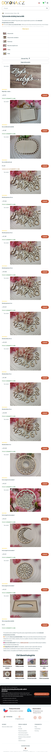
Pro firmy (37, 720)
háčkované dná (24, 633)
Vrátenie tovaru (21, 729)
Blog (36, 717)
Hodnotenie (37, 718)
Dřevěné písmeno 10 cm (7, 264)
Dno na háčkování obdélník (8, 125)
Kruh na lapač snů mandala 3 (8, 542)
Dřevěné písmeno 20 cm (7, 194)
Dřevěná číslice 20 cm (7, 333)
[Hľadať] (47, 8)
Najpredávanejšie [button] (25, 61)
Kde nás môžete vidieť (6, 717)
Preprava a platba (22, 720)
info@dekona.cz (20, 709)
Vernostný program (22, 722)
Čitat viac (25, 28)
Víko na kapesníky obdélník (8, 612)
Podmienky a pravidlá (23, 724)
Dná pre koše (10, 33)
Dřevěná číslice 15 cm (6, 368)
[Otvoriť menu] (47, 3)
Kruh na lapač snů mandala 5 (8, 472)
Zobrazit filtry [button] (25, 57)
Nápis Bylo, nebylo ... (6, 90)
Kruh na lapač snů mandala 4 (8, 507)
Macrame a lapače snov (12, 45)
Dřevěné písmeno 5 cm (7, 299)
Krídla (8, 52)
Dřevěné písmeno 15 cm (7, 229)
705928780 (9, 707)
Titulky (8, 48)
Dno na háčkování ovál (7, 159)
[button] (45, 94)
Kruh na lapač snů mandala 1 (8, 577)
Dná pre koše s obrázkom (12, 37)
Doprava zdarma (36, 699)
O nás (19, 717)
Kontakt (20, 718)
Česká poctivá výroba (14, 699)
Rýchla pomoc (25, 748)
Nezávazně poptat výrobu (41, 685)
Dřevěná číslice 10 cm (6, 403)
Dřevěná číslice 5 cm (6, 438)
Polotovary (9, 41)
